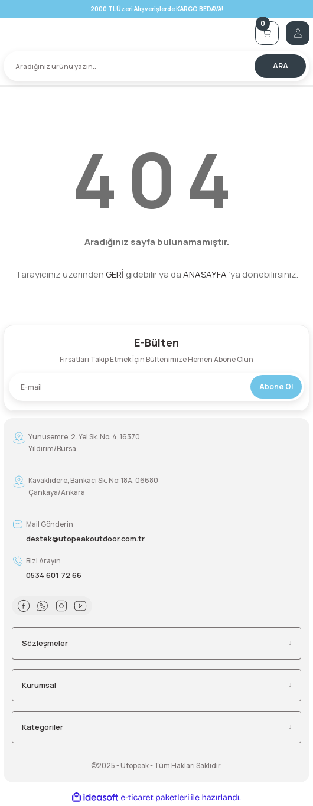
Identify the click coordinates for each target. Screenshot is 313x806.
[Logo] (126, 33)
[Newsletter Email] (156, 387)
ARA (280, 66)
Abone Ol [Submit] (276, 386)
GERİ (115, 274)
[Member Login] (297, 33)
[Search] (156, 66)
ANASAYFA (205, 274)
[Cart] (267, 33)
